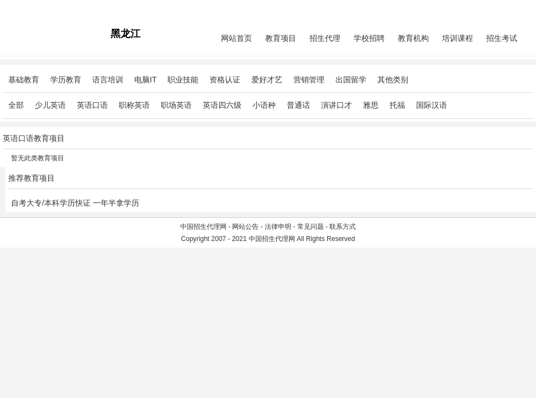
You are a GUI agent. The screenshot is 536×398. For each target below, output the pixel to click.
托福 (397, 105)
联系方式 (342, 227)
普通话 (298, 105)
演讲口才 (336, 105)
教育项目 (280, 38)
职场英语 (176, 105)
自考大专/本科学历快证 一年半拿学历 (75, 202)
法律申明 (278, 227)
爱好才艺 (266, 79)
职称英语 (134, 105)
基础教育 (23, 79)
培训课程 (457, 38)
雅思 (371, 105)
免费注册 (520, 9)
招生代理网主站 (26, 9)
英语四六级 (222, 105)
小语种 (264, 105)
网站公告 (245, 227)
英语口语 (92, 105)
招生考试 (501, 38)
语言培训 (107, 79)
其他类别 (392, 79)
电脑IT (145, 79)
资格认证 (224, 79)
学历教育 (65, 79)
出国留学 (350, 79)
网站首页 (236, 38)
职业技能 (182, 79)
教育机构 (413, 38)
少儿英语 (50, 105)
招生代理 (324, 38)
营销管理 (308, 79)
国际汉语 (431, 105)
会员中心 (492, 9)
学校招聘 (369, 38)
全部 (16, 105)
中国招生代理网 (203, 227)
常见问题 (310, 227)
